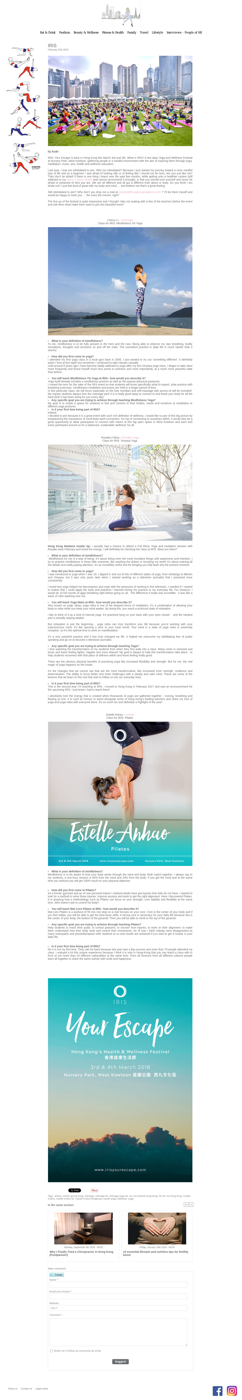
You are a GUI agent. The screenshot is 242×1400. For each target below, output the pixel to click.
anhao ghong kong (72, 1196)
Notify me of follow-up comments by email (77, 1351)
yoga (119, 1198)
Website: (54, 1303)
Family (132, 32)
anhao (58, 1196)
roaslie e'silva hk (56, 1198)
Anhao (130, 714)
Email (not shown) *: (60, 1291)
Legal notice (42, 1388)
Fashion (65, 32)
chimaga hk (99, 1196)
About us (13, 1388)
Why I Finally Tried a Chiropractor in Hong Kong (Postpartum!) (78, 1253)
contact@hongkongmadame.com (140, 192)
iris (127, 1196)
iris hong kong (168, 1196)
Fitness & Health (113, 32)
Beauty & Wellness (86, 32)
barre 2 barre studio (79, 179)
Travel (144, 32)
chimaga (87, 1196)
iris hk (157, 1196)
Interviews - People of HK (184, 32)
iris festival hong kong (141, 1196)
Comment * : (56, 1315)
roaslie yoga (99, 1198)
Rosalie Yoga (131, 437)
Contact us (27, 1388)
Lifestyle (158, 32)
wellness (110, 1198)
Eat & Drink (48, 32)
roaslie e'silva (184, 1196)
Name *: (54, 1280)
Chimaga (127, 220)
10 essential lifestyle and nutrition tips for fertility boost (156, 1252)
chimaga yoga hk (116, 1196)
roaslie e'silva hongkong (78, 1198)
